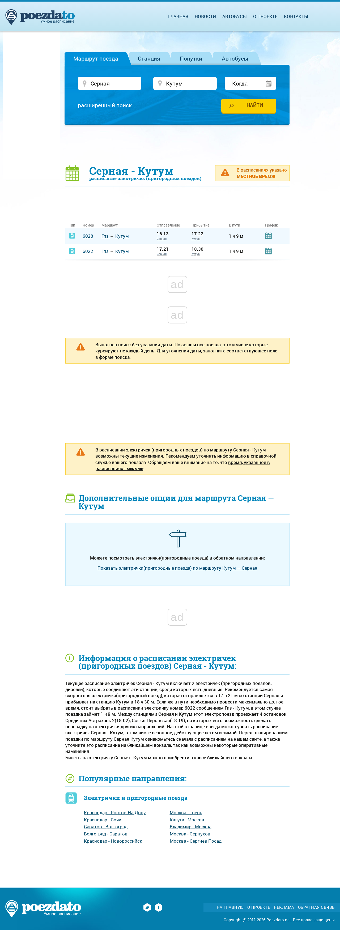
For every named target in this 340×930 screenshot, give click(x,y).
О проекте (265, 16)
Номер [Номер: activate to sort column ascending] (88, 225)
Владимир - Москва (190, 827)
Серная (162, 239)
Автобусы (235, 58)
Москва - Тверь (186, 812)
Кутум (122, 236)
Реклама (284, 907)
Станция (149, 58)
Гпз (105, 236)
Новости (205, 16)
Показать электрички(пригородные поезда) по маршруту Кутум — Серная (177, 568)
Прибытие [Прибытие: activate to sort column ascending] (200, 225)
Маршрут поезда (95, 58)
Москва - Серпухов (190, 834)
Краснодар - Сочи (102, 820)
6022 (88, 251)
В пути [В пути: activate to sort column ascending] (234, 225)
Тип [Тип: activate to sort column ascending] (72, 225)
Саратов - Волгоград (106, 827)
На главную (230, 907)
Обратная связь (316, 907)
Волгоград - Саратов (106, 834)
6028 (88, 236)
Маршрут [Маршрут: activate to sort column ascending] (109, 225)
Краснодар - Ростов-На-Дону (115, 812)
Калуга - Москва (187, 820)
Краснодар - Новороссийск (113, 841)
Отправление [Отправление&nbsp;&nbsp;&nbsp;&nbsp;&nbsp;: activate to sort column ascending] (170, 225)
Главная (178, 16)
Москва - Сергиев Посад (196, 841)
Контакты (296, 16)
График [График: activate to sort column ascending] (271, 225)
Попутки (191, 58)
